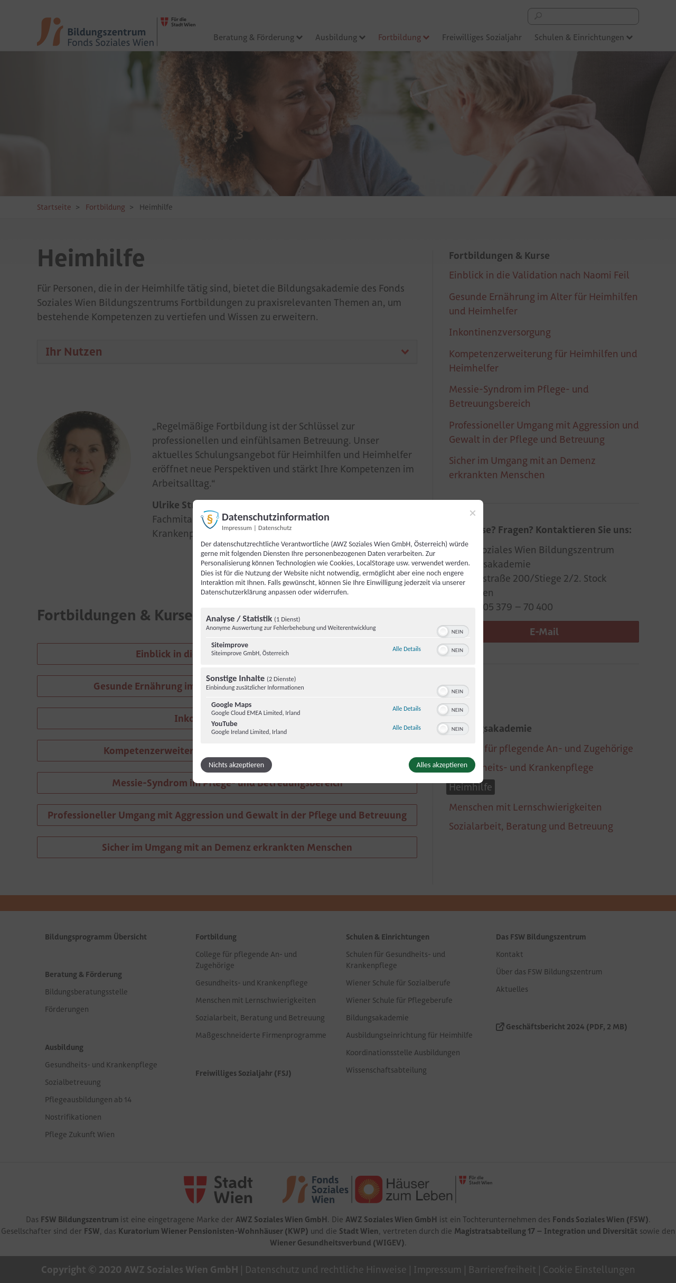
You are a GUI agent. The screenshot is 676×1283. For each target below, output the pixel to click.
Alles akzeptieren (442, 764)
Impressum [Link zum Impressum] (237, 528)
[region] (338, 677)
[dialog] (338, 641)
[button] (443, 631)
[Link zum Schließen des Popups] (472, 513)
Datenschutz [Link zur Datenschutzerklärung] (275, 528)
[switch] (453, 630)
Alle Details (406, 649)
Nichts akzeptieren (236, 764)
